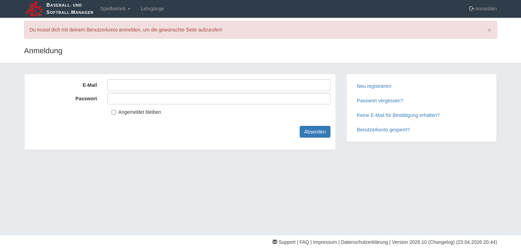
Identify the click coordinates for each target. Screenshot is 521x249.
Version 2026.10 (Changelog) (423, 242)
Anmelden (483, 8)
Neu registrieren (374, 86)
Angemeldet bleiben (136, 112)
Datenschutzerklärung (364, 242)
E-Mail (90, 85)
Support (284, 242)
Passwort (86, 98)
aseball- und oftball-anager (70, 8)
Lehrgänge (152, 8)
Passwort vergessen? (380, 100)
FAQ (304, 242)
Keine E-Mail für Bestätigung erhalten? (398, 115)
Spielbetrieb (115, 8)
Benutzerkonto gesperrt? (383, 129)
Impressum (325, 242)
